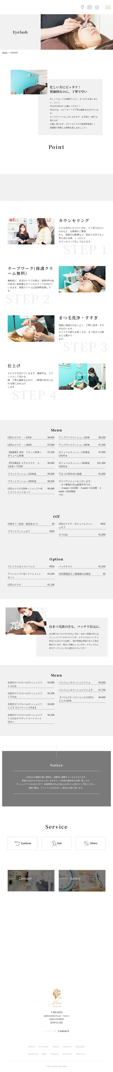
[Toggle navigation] (108, 7)
